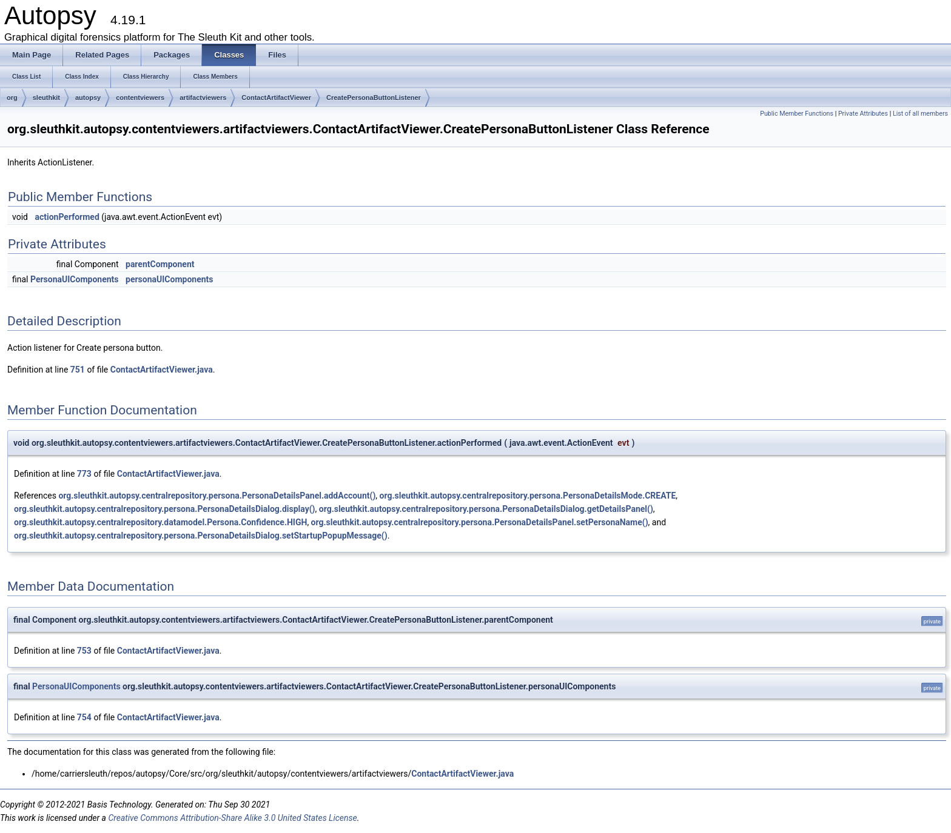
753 (84, 650)
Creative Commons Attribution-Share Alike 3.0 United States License (232, 818)
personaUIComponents (169, 279)
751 (77, 369)
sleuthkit (46, 97)
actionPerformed (67, 217)
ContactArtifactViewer (276, 97)
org (12, 97)
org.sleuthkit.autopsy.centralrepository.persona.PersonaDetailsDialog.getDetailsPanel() (486, 509)
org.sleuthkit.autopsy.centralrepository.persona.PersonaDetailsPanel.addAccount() (216, 495)
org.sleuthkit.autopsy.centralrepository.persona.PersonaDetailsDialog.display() (164, 509)
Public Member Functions (796, 114)
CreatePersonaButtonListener (373, 97)
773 (84, 474)
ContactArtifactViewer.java (161, 369)
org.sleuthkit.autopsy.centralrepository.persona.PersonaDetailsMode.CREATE (528, 495)
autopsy (88, 97)
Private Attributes (863, 114)
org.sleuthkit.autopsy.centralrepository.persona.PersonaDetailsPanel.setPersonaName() (479, 522)
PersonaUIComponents (74, 279)
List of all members (920, 114)
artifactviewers (203, 97)
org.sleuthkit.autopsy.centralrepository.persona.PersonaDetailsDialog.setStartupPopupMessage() (201, 535)
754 (84, 717)
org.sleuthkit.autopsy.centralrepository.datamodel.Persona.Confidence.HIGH (160, 522)
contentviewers (140, 97)
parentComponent (160, 264)
